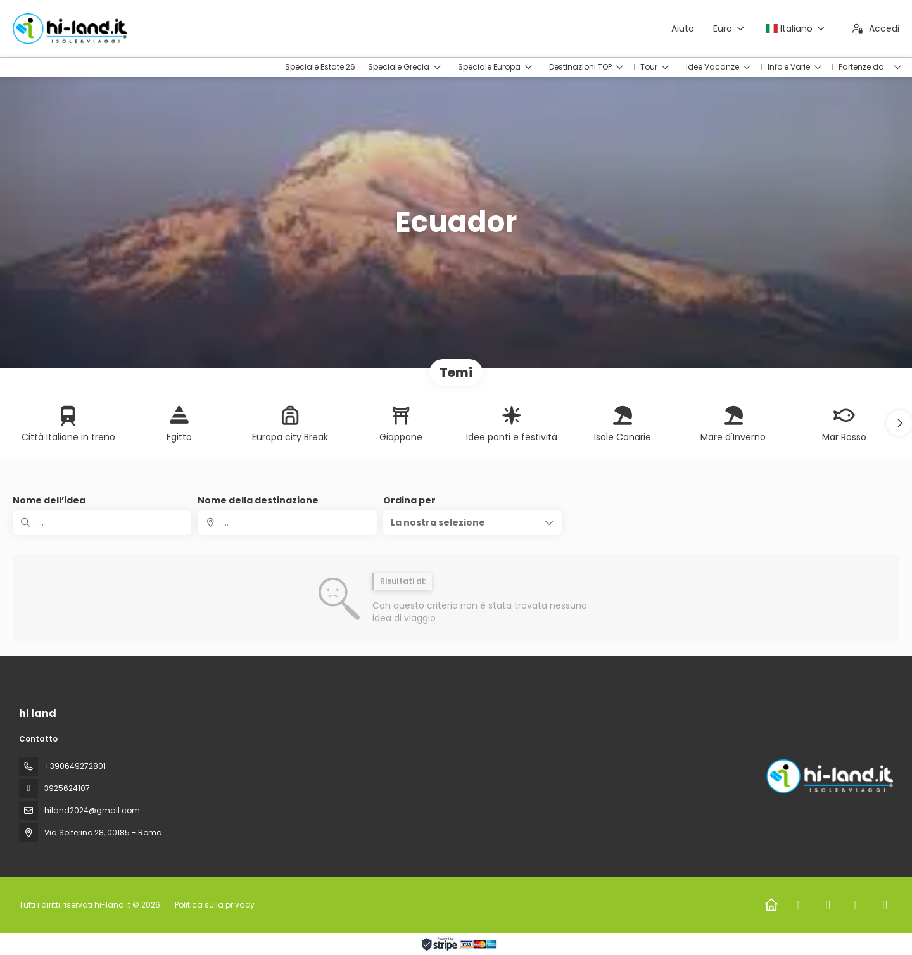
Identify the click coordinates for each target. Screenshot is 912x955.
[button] (899, 423)
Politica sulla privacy (215, 904)
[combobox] (287, 522)
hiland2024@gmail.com (92, 810)
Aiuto (682, 28)
